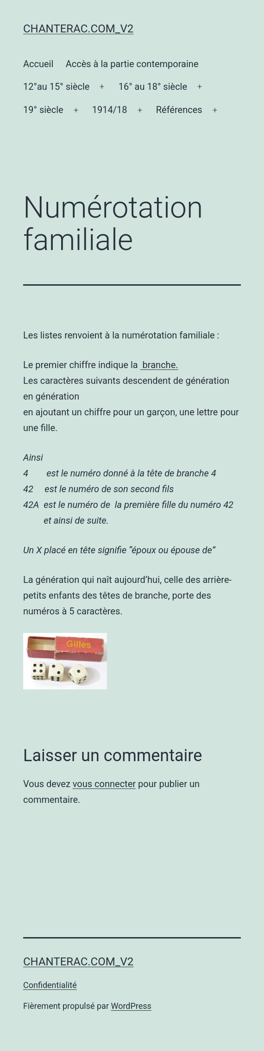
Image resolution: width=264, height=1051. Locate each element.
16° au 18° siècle (153, 86)
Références (179, 109)
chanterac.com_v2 (78, 28)
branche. (159, 364)
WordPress (131, 1006)
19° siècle (43, 109)
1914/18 (109, 109)
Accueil (38, 63)
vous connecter (104, 783)
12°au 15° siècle (56, 86)
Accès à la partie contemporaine (132, 63)
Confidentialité (50, 985)
